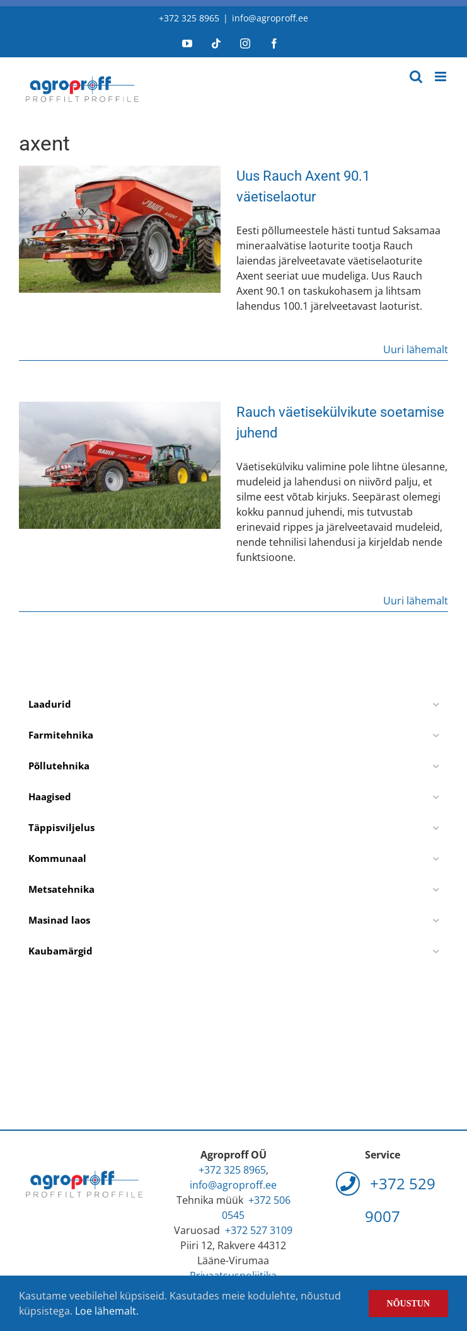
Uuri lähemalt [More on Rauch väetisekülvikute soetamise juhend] (415, 601)
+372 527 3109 (258, 1230)
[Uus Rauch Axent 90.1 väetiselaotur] (120, 229)
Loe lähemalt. (107, 1311)
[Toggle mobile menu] (441, 76)
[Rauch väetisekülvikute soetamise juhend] (120, 465)
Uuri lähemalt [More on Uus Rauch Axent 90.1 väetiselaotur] (415, 349)
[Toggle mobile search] (416, 76)
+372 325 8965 (189, 18)
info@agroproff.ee (270, 18)
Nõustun (408, 1303)
